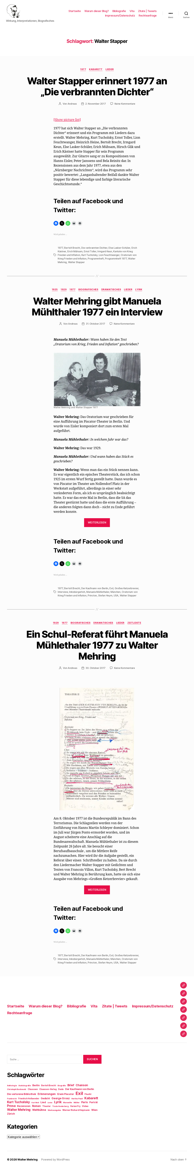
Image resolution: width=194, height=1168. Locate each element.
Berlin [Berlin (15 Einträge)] (36, 1085)
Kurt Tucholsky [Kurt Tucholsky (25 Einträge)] (18, 1102)
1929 (64, 289)
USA (116, 595)
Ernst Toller (90, 251)
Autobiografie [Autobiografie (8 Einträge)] (24, 1086)
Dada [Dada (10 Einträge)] (61, 1089)
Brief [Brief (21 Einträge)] (70, 1085)
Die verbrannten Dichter (94, 247)
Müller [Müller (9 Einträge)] (77, 1102)
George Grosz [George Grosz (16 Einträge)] (61, 1098)
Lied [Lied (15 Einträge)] (43, 1102)
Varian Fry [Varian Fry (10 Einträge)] (75, 1106)
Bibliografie (119, 11)
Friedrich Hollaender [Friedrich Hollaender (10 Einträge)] (28, 1098)
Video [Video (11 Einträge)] (85, 1106)
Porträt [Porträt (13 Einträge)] (93, 1102)
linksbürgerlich (77, 591)
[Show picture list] (67, 120)
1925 (55, 289)
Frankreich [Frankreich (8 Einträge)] (12, 1099)
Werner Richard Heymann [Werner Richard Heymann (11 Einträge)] (76, 1110)
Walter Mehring (27, 1159)
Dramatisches (111, 289)
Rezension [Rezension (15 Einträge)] (23, 1106)
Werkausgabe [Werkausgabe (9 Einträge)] (54, 1110)
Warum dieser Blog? (96, 11)
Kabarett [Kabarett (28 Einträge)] (91, 1098)
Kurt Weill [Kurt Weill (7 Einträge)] (35, 1103)
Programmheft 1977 (116, 258)
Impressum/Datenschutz (120, 15)
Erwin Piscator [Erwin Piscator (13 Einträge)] (65, 1094)
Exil (111, 588)
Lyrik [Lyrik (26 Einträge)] (58, 1102)
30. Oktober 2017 (95, 667)
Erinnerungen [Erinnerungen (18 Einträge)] (47, 1094)
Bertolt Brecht (72, 247)
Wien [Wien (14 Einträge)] (94, 1109)
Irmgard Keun (104, 251)
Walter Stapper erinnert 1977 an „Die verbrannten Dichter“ (97, 86)
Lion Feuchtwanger (109, 254)
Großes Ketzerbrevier (127, 588)
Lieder (110, 69)
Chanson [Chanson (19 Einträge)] (82, 1085)
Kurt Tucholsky (89, 254)
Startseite (75, 11)
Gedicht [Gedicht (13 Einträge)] (45, 1098)
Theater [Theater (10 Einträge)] (46, 1106)
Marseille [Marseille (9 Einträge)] (67, 1102)
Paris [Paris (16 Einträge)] (84, 1102)
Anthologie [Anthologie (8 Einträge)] (12, 1086)
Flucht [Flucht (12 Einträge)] (88, 1094)
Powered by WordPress (55, 1159)
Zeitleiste (134, 622)
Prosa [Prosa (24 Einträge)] (11, 1106)
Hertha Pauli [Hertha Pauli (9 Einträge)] (77, 1098)
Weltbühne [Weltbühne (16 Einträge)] (39, 1109)
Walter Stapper (76, 262)
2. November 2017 (95, 103)
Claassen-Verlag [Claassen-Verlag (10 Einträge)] (48, 1089)
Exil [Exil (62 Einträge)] (79, 1093)
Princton (92, 595)
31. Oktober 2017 (95, 323)
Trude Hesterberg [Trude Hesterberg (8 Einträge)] (60, 1106)
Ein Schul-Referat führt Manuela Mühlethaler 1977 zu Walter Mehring (97, 645)
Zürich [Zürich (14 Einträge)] (11, 1113)
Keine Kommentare (125, 103)
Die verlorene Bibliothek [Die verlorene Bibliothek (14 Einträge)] (21, 1094)
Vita (132, 11)
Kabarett (95, 69)
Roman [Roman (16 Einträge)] (36, 1106)
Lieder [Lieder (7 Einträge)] (50, 1103)
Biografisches (88, 289)
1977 (83, 69)
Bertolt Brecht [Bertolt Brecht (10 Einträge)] (48, 1085)
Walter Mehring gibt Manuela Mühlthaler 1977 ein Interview (97, 306)
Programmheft (96, 258)
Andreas (72, 103)
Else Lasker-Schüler (119, 247)
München (115, 591)
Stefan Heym (105, 595)
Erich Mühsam (75, 251)
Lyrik (138, 289)
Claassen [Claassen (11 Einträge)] (33, 1089)
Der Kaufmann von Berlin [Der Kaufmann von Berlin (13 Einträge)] (79, 1089)
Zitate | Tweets (147, 11)
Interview (63, 591)
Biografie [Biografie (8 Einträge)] (62, 1086)
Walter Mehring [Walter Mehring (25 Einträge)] (19, 1110)
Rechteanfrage (148, 15)
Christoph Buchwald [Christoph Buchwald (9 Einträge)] (16, 1089)
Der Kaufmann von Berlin (94, 588)
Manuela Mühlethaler (97, 591)
